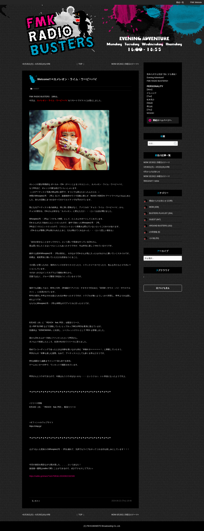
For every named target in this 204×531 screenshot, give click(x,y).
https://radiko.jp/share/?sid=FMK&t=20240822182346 (52, 476)
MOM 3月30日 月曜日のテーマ (157, 162)
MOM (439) (154, 207)
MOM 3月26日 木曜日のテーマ (157, 176)
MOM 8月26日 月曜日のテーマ (124, 64)
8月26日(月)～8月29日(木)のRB (36, 64)
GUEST (36, 89)
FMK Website (196, 2)
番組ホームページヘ (162, 120)
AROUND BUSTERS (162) (160, 226)
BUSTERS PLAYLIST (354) (161, 213)
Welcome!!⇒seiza (151, 181)
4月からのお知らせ (152, 172)
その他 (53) (154, 238)
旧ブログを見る (162, 288)
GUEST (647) (155, 219)
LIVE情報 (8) (154, 232)
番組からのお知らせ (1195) (161, 201)
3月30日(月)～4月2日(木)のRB (156, 167)
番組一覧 (180, 2)
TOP (80, 64)
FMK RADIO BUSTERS (60, 33)
